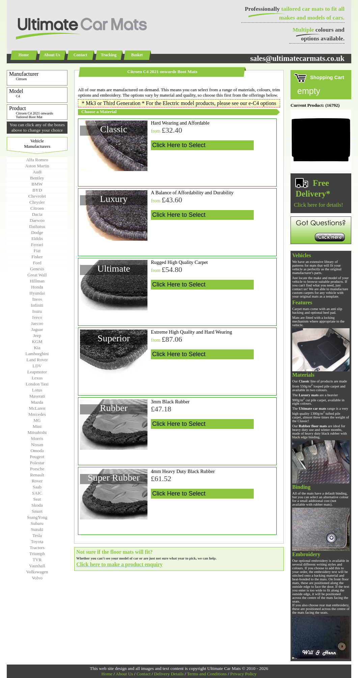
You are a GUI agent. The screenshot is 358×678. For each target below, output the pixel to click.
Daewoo (37, 220)
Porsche (37, 468)
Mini (37, 426)
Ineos (37, 299)
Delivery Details (169, 673)
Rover (37, 480)
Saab (37, 486)
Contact (80, 55)
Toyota (37, 541)
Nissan (37, 444)
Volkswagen (37, 571)
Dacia (37, 214)
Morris (37, 438)
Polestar (37, 462)
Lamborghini (37, 353)
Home (24, 55)
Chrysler (37, 202)
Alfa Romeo (37, 159)
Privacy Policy (243, 673)
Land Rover (37, 359)
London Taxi (37, 383)
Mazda (37, 402)
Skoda (37, 505)
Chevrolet (37, 196)
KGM (37, 341)
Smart (37, 511)
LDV (37, 365)
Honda (37, 287)
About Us (52, 55)
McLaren (37, 408)
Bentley (37, 177)
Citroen (37, 208)
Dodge (37, 232)
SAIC (37, 493)
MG (36, 420)
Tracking (108, 55)
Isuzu (37, 311)
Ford (37, 262)
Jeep (37, 335)
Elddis (37, 238)
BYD (37, 190)
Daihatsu (37, 226)
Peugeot (37, 456)
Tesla (37, 535)
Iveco (37, 317)
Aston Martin (37, 165)
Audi (37, 171)
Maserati (37, 396)
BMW (37, 184)
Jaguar (37, 329)
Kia (37, 347)
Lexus (37, 377)
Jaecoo (37, 323)
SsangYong (37, 517)
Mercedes (37, 414)
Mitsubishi (37, 432)
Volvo (37, 577)
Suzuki (37, 529)
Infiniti (37, 305)
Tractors (37, 547)
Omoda (37, 450)
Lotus (37, 390)
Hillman (37, 280)
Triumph (37, 553)
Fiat (37, 250)
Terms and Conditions (207, 673)
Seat (37, 499)
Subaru (37, 523)
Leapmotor (37, 371)
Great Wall (37, 274)
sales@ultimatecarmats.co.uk (297, 58)
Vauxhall (37, 565)
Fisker (37, 256)
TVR (37, 559)
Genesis (37, 268)
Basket (137, 55)
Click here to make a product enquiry (119, 564)
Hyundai (37, 293)
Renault (37, 474)
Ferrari (37, 244)
